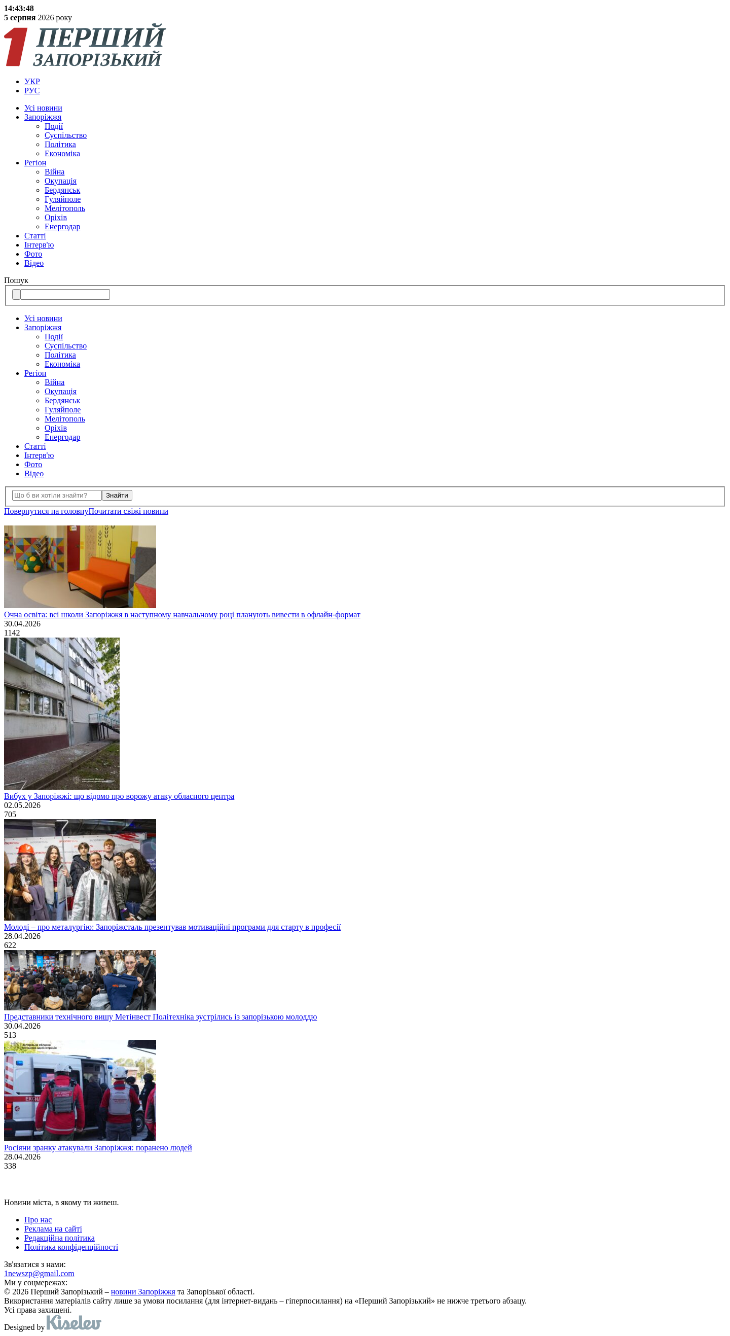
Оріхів (56, 217)
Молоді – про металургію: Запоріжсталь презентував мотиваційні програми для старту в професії (172, 927)
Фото (33, 254)
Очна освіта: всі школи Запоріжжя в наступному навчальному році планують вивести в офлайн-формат (182, 614)
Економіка (62, 153)
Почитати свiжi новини (128, 511)
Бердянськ (62, 190)
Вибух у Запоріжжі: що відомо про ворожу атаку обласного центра (119, 796)
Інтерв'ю (39, 244)
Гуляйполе (63, 199)
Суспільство (66, 135)
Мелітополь (65, 208)
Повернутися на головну (46, 511)
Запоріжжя (42, 117)
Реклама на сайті (53, 1228)
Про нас (38, 1219)
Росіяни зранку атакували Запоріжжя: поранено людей (98, 1147)
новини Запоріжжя (143, 1291)
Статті (35, 235)
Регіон (35, 162)
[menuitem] (375, 81)
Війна (54, 171)
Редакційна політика (59, 1238)
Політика (60, 144)
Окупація (61, 181)
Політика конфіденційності (71, 1247)
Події (54, 126)
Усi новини (43, 107)
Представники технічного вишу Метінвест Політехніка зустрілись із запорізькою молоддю (160, 1016)
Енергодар (62, 226)
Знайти (117, 495)
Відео (34, 263)
